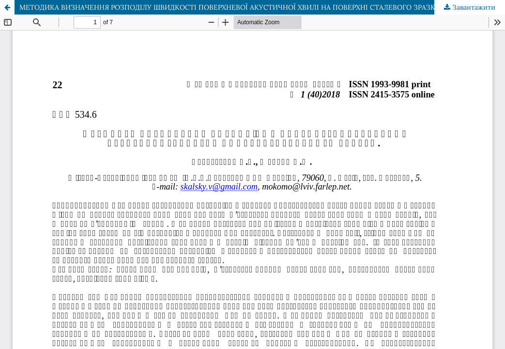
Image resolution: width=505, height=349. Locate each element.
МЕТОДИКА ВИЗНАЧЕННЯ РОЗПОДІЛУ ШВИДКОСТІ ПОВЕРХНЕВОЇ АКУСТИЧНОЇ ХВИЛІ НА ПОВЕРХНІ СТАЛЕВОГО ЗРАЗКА (229, 7)
